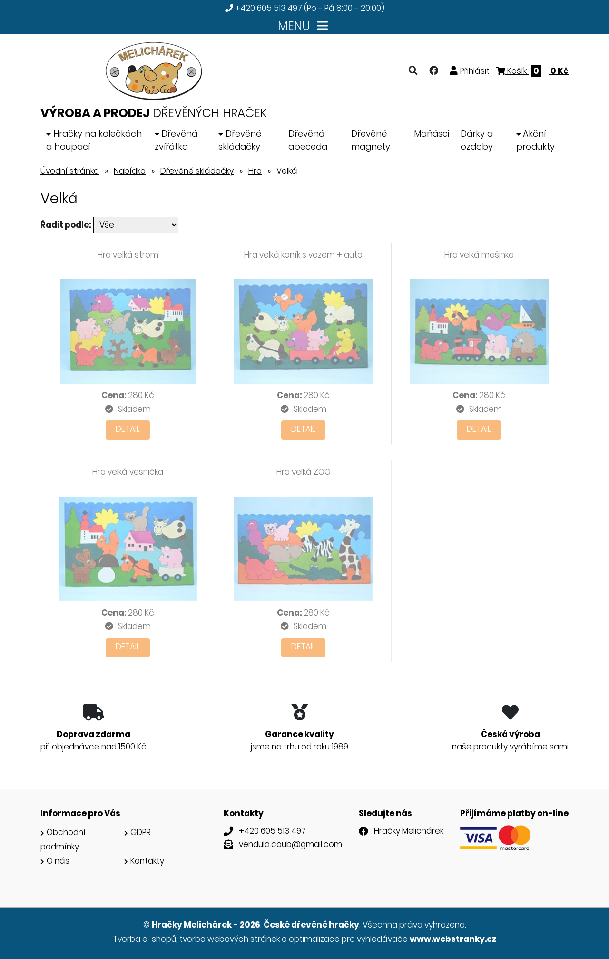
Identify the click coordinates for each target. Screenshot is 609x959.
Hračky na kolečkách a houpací (94, 140)
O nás (58, 861)
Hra (255, 171)
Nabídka (130, 171)
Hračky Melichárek (408, 831)
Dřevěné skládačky (239, 140)
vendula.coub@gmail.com (290, 844)
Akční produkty (535, 140)
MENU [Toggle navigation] (305, 26)
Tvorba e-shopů (144, 939)
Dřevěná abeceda (307, 140)
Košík (532, 71)
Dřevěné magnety (370, 140)
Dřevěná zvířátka (176, 140)
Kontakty (147, 861)
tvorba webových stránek (229, 939)
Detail (128, 429)
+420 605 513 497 (268, 8)
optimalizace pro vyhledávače (348, 939)
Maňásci (431, 134)
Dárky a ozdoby (477, 140)
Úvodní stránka (69, 171)
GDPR (140, 832)
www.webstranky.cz (453, 939)
